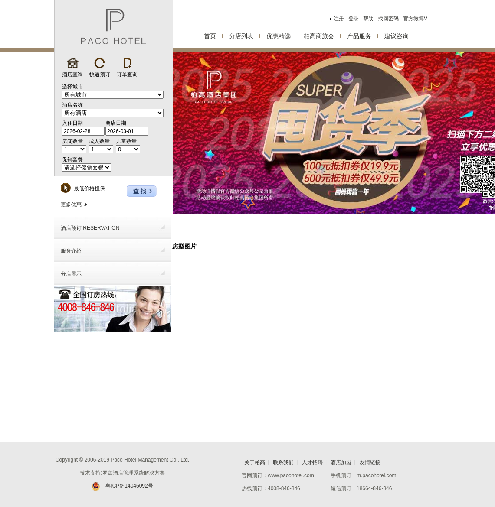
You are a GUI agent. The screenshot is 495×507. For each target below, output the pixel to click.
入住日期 (72, 123)
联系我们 (283, 462)
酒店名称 (72, 105)
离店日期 (115, 123)
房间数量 (72, 141)
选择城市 (72, 87)
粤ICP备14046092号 (122, 486)
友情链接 (370, 462)
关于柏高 (254, 462)
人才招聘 (312, 462)
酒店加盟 (341, 462)
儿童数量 (126, 141)
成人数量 (99, 141)
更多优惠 (74, 205)
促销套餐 (72, 159)
